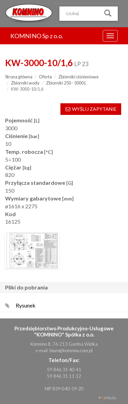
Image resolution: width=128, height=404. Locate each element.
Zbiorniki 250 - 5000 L (66, 83)
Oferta (45, 76)
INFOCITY (110, 397)
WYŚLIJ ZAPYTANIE (91, 109)
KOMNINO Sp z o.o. (36, 36)
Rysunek (25, 305)
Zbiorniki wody (25, 83)
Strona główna (18, 76)
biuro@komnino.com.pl (71, 350)
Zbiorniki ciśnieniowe (78, 76)
